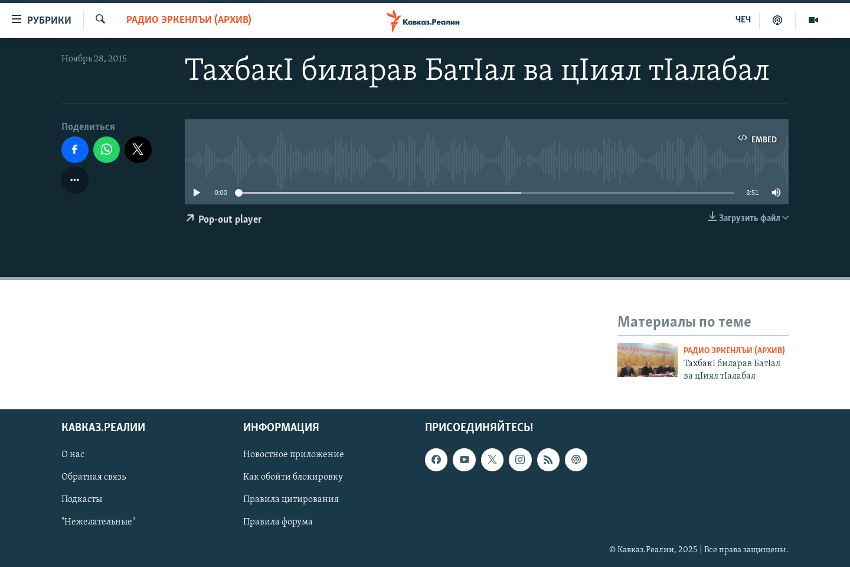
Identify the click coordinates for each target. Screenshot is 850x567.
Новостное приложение (293, 455)
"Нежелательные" (98, 522)
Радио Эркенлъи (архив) (188, 20)
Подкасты (81, 500)
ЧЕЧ (743, 20)
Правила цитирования (291, 500)
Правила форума (278, 522)
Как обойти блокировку (293, 477)
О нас (72, 455)
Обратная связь (93, 477)
